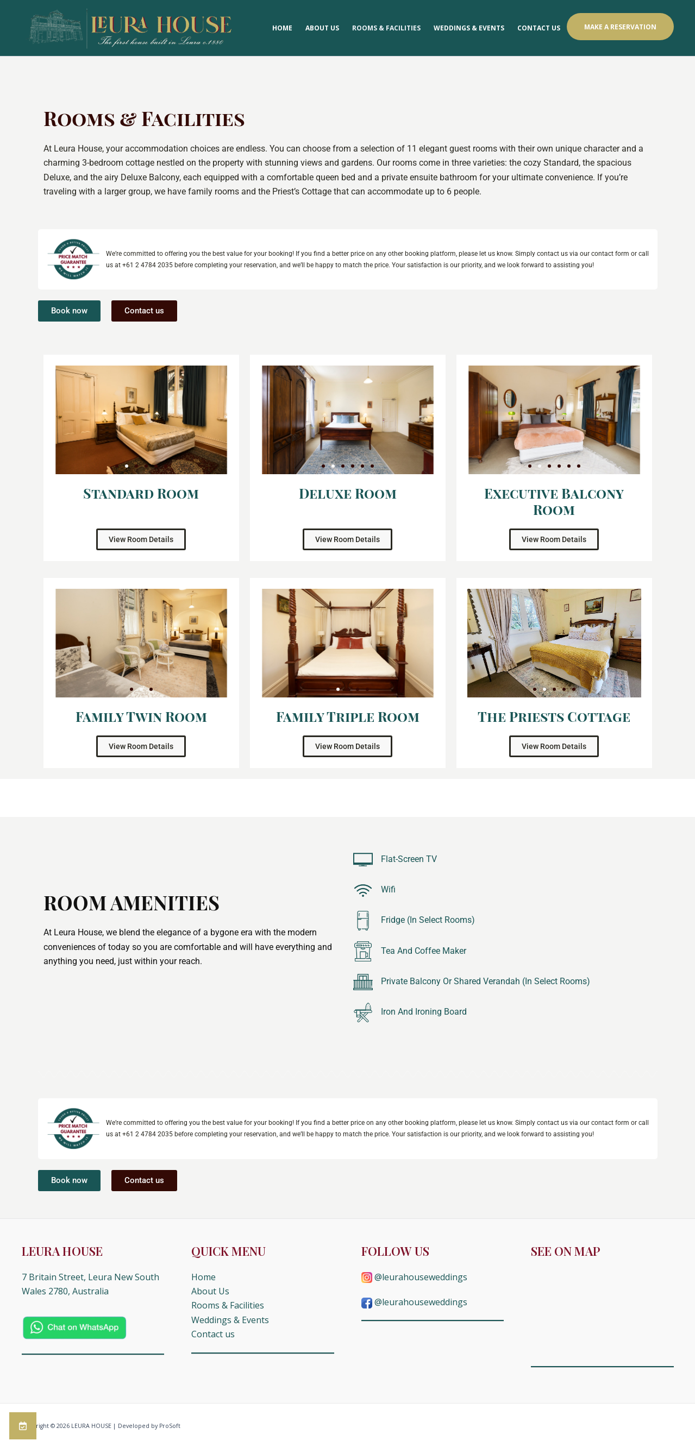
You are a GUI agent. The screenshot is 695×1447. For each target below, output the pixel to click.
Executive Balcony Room (554, 501)
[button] (116, 466)
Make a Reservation (620, 27)
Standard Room (141, 493)
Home (282, 28)
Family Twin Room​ (141, 716)
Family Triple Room (347, 716)
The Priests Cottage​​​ (554, 716)
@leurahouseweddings (414, 1277)
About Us (322, 28)
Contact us (538, 28)
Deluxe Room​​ (348, 493)
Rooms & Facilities (386, 28)
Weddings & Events (469, 28)
